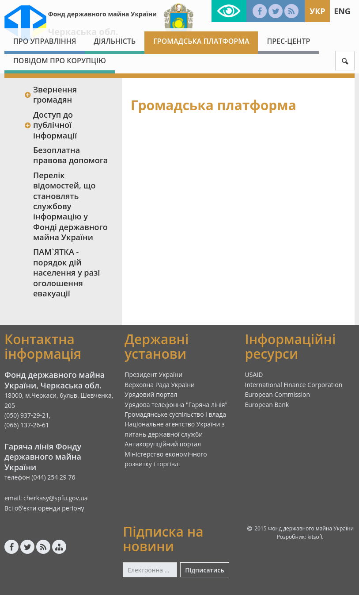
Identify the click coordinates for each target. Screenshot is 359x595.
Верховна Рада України (160, 384)
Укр (317, 11)
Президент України (153, 374)
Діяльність (115, 41)
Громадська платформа (201, 41)
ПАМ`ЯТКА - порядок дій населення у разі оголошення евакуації (66, 272)
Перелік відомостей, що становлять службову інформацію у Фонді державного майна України (70, 206)
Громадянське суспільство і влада (175, 414)
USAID (254, 374)
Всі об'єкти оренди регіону (44, 508)
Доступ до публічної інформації (50, 125)
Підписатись (204, 570)
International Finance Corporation (294, 384)
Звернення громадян (50, 94)
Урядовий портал (151, 394)
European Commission (277, 394)
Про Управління (44, 41)
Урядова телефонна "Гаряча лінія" (176, 404)
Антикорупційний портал (163, 444)
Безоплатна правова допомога (70, 155)
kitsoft (315, 537)
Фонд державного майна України (102, 14)
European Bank (267, 404)
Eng (342, 11)
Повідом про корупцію (59, 60)
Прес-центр (288, 41)
